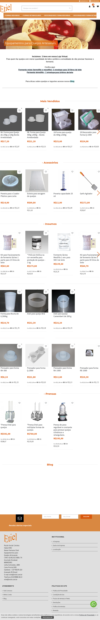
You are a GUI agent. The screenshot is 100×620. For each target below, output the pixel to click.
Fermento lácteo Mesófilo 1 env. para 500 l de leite (61, 257)
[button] (98, 131)
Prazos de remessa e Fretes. (61, 599)
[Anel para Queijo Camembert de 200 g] (63, 301)
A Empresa (56, 542)
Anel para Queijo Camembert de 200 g (62, 315)
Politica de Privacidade (60, 591)
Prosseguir (47, 617)
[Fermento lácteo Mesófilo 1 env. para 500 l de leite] (63, 242)
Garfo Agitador (86, 193)
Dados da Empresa (59, 545)
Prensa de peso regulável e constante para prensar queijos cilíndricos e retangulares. (62, 430)
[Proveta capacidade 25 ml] (63, 180)
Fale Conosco (7, 591)
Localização (57, 549)
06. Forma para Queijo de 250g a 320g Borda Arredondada (10, 135)
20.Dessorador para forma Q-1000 (88, 133)
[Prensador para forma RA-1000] (63, 355)
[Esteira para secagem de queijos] (36, 180)
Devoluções (56, 602)
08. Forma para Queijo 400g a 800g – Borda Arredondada (36, 135)
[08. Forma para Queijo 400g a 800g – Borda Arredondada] (36, 119)
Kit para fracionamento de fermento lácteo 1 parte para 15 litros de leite (10, 259)
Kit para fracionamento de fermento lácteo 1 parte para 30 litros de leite (89, 259)
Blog (72, 81)
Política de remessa (59, 607)
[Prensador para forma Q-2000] (36, 355)
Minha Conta (7, 595)
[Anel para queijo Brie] (36, 301)
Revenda (55, 610)
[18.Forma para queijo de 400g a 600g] (63, 119)
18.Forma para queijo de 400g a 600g (62, 133)
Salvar (86, 516)
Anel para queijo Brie (36, 313)
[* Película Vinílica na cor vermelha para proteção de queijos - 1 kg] (36, 242)
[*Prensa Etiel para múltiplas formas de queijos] (36, 412)
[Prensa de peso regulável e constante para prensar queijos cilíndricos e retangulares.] (63, 412)
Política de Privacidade (87, 615)
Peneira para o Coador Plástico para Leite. (10, 194)
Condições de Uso (58, 595)
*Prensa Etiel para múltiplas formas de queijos (35, 427)
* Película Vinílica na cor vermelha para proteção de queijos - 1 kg (36, 259)
